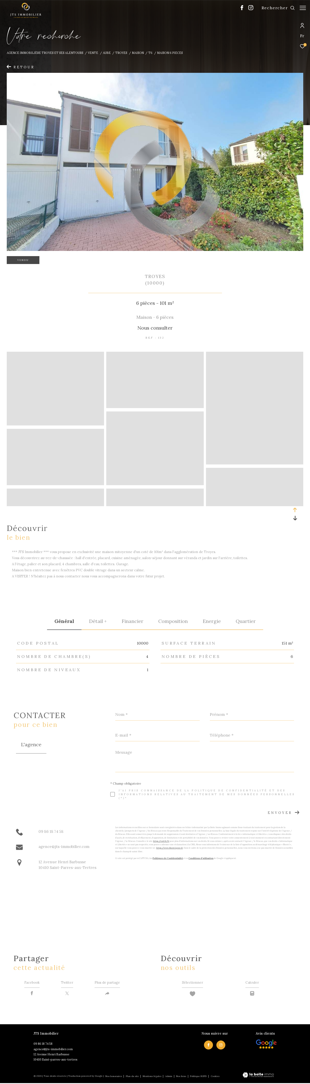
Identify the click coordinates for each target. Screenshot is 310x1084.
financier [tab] (132, 621)
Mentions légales (152, 1077)
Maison (138, 53)
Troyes (121, 53)
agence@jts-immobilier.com (63, 846)
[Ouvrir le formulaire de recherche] (276, 8)
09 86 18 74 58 (50, 831)
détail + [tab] (98, 621)
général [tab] (64, 621)
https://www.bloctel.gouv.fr (169, 848)
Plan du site (133, 1077)
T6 (150, 53)
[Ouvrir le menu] (303, 8)
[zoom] (55, 423)
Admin (169, 1077)
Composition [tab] (173, 621)
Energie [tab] (212, 621)
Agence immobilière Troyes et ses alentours (45, 53)
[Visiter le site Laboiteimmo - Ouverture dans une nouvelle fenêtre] (258, 1076)
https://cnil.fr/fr (161, 841)
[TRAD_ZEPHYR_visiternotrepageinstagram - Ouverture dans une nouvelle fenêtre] (248, 9)
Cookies (215, 1077)
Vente (93, 53)
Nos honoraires (113, 1077)
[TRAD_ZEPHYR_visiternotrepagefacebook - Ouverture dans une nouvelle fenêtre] (239, 9)
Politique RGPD (198, 1077)
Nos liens (181, 1077)
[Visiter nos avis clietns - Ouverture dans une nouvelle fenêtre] (266, 1044)
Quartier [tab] (246, 621)
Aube (107, 53)
